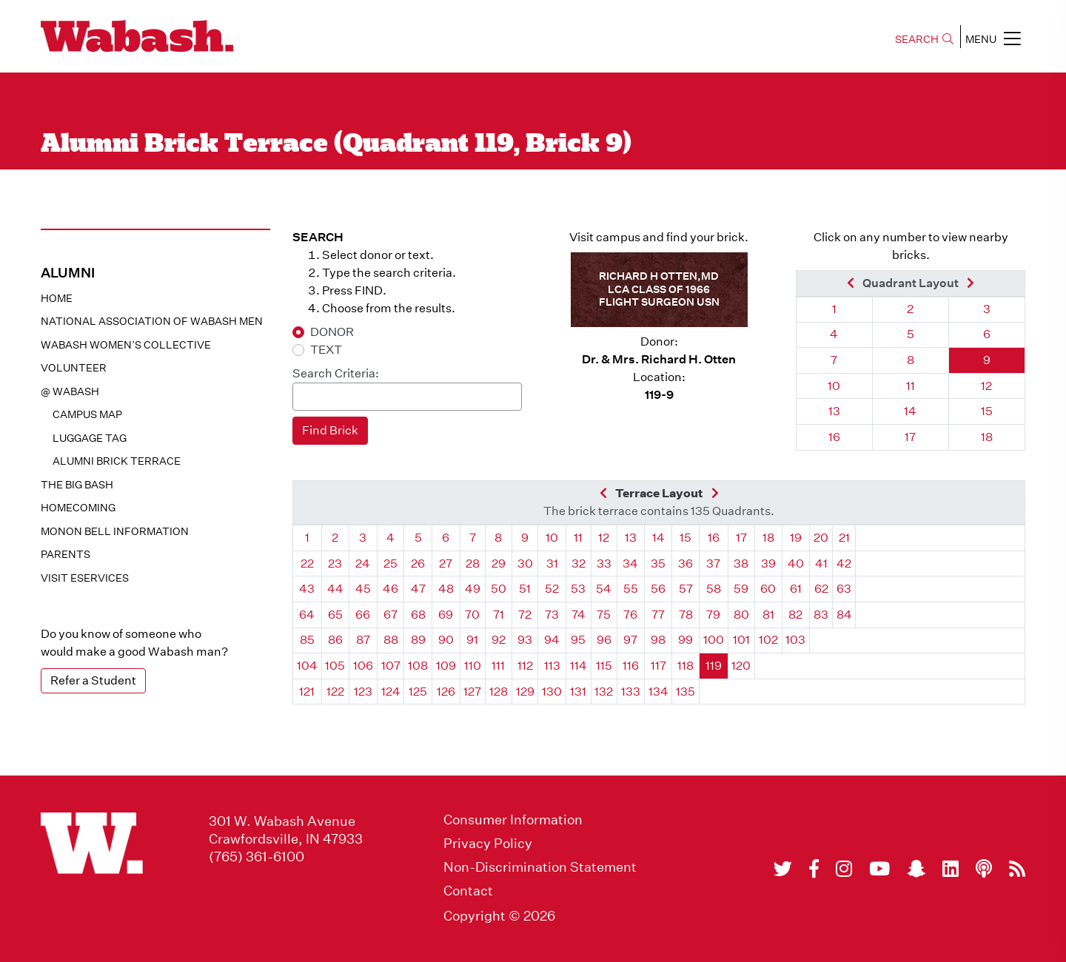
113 (552, 666)
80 (741, 615)
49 (472, 589)
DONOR (332, 332)
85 (307, 640)
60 (768, 589)
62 (821, 589)
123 (363, 691)
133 (630, 691)
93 (524, 640)
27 (445, 563)
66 (362, 615)
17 (910, 437)
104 (307, 666)
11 (910, 386)
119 (713, 666)
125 (418, 691)
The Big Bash (77, 484)
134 (658, 691)
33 (604, 563)
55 (630, 589)
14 (910, 411)
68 (418, 615)
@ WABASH (70, 391)
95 (578, 640)
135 (685, 691)
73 (552, 615)
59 (741, 589)
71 (498, 615)
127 (472, 691)
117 (658, 666)
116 (631, 666)
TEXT (326, 350)
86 (335, 640)
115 (604, 666)
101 (741, 640)
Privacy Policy (487, 843)
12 (986, 386)
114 (578, 666)
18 (987, 437)
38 (741, 563)
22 (307, 563)
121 (307, 691)
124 (390, 691)
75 (604, 615)
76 (630, 615)
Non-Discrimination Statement (540, 867)
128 (498, 691)
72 (525, 615)
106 (363, 666)
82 (795, 615)
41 (821, 563)
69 (445, 615)
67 (390, 615)
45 (363, 589)
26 (418, 563)
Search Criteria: (335, 373)
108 (418, 666)
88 (390, 640)
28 (473, 563)
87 (363, 640)
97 (630, 640)
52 (552, 589)
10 (834, 386)
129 (525, 691)
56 (658, 589)
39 (768, 563)
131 (578, 691)
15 (987, 411)
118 (685, 666)
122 (335, 691)
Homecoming (78, 507)
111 (498, 666)
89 (418, 640)
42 (844, 563)
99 (685, 640)
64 (307, 615)
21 (844, 538)
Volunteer (74, 367)
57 (686, 589)
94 (552, 640)
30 (525, 563)
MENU (993, 38)
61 (796, 589)
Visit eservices (85, 578)
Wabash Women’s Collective (126, 345)
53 (578, 589)
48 (446, 589)
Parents (65, 554)
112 (525, 666)
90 (446, 640)
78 (686, 615)
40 (796, 563)
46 (390, 589)
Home (57, 298)
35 (658, 563)
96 (604, 640)
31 (552, 563)
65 (335, 615)
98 (658, 640)
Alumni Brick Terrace (117, 461)
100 (713, 640)
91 (472, 640)
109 (446, 666)
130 (552, 691)
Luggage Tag (90, 438)
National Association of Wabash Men (152, 321)
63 (844, 589)
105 (335, 666)
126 (446, 691)
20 (821, 538)
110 (472, 666)
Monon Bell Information (115, 531)
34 (630, 563)
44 (335, 589)
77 (658, 615)
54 (603, 589)
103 (795, 640)
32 (578, 563)
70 (472, 615)
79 (713, 615)
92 (499, 640)
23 (335, 563)
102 (768, 640)
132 (603, 691)
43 (307, 589)
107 (390, 666)
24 (362, 563)
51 (525, 589)
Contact (468, 891)
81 (768, 615)
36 (685, 563)
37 (713, 563)
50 (498, 589)
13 (834, 411)
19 (796, 538)
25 (390, 563)
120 (741, 666)
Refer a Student (93, 680)
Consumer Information (513, 820)
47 (418, 589)
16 (834, 437)
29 (499, 563)
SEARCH (924, 39)
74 (578, 615)
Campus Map (87, 414)
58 (713, 589)
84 (844, 615)
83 (821, 615)
